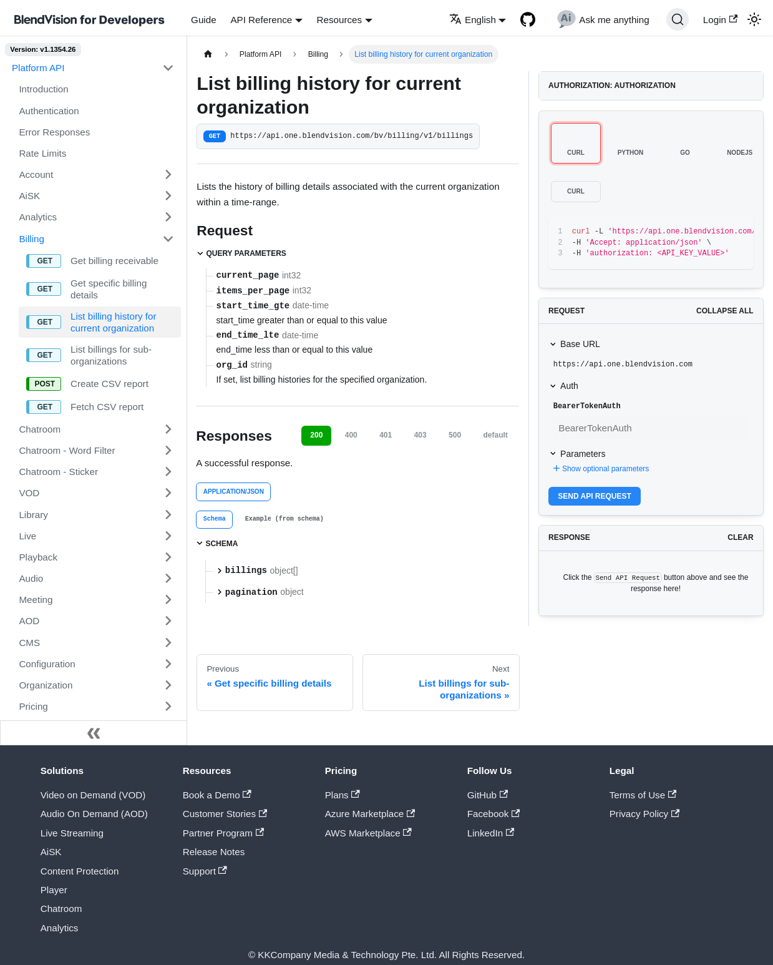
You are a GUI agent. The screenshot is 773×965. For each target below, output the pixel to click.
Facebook (493, 813)
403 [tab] (420, 435)
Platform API (38, 67)
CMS (29, 642)
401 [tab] (385, 435)
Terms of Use (643, 795)
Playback (38, 557)
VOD (29, 492)
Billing (31, 238)
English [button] (472, 19)
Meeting (35, 599)
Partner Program (223, 833)
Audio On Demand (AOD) (94, 813)
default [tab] (496, 435)
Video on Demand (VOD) (93, 795)
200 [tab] (316, 435)
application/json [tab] (233, 491)
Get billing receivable (114, 260)
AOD (29, 620)
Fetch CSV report (106, 406)
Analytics (38, 217)
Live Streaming (72, 833)
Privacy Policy (645, 813)
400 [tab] (351, 435)
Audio (31, 578)
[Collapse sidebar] (93, 732)
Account (36, 174)
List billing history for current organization (113, 322)
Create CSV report (109, 383)
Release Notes (214, 851)
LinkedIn (490, 833)
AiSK (29, 195)
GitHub (487, 795)
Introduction (43, 89)
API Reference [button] (261, 19)
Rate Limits (42, 153)
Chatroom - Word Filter (67, 450)
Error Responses (54, 132)
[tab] (214, 520)
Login (720, 19)
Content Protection (80, 871)
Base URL (580, 344)
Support (205, 871)
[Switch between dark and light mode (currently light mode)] (753, 19)
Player (54, 889)
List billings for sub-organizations (111, 355)
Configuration (47, 664)
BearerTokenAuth (587, 406)
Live (27, 536)
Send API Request (594, 496)
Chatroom (40, 429)
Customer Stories (225, 813)
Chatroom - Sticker (58, 471)
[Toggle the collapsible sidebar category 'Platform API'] (168, 68)
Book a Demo (217, 795)
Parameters (582, 454)
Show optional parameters (600, 468)
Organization (45, 685)
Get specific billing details (108, 289)
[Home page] (208, 54)
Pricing (33, 706)
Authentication (49, 110)
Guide (203, 19)
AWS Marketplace (368, 833)
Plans (342, 795)
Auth (569, 386)
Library (33, 514)
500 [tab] (455, 435)
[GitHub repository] (528, 19)
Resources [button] (339, 19)
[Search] (677, 19)
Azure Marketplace (370, 813)
